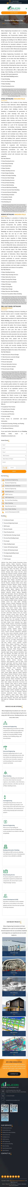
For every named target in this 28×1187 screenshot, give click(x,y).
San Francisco (18, 576)
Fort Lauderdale (16, 619)
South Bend (3, 689)
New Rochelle (21, 655)
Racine (6, 672)
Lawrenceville (19, 639)
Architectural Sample (9, 520)
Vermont (3, 571)
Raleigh (10, 672)
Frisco (12, 622)
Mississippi (6, 576)
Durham (21, 611)
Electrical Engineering (9, 489)
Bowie (18, 597)
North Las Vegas (19, 661)
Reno (2, 674)
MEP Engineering (8, 498)
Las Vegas (13, 639)
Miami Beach (17, 647)
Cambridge (20, 600)
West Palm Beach (23, 697)
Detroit (13, 611)
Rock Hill (17, 675)
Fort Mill (22, 619)
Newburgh (19, 656)
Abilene (17, 582)
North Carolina (10, 570)
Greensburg (10, 626)
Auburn (10, 587)
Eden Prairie (9, 612)
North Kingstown (10, 661)
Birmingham (10, 593)
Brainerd (3, 598)
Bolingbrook (10, 595)
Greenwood (3, 628)
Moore (25, 648)
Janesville (21, 633)
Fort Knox (9, 619)
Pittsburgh (8, 667)
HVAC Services (7, 495)
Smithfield (24, 688)
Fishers (2, 617)
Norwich (25, 663)
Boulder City (8, 597)
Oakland (21, 578)
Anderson (3, 586)
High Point (9, 630)
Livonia (14, 642)
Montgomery (20, 648)
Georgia (25, 568)
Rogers (17, 677)
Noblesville (24, 658)
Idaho (12, 571)
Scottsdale (10, 686)
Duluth (17, 611)
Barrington (9, 590)
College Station (4, 606)
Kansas (14, 575)
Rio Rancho (15, 674)
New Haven (21, 653)
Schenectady (24, 685)
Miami (11, 647)
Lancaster (21, 637)
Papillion (11, 666)
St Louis (12, 691)
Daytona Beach (14, 609)
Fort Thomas (18, 620)
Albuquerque (4, 584)
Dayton (8, 609)
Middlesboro (24, 647)
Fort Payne (7, 620)
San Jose (9, 578)
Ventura (9, 581)
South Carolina (9, 565)
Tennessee (24, 564)
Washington (19, 575)
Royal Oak (7, 678)
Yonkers (3, 700)
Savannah (7, 685)
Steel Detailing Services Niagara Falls (14, 206)
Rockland (8, 677)
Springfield (17, 689)
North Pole (15, 663)
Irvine (25, 581)
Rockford (3, 677)
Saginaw (3, 680)
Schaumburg (17, 685)
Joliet (16, 634)
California (3, 562)
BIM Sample (7, 526)
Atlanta (6, 587)
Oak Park (3, 664)
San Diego (24, 576)
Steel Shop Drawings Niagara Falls (9, 204)
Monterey (8, 582)
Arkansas (3, 564)
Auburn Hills (15, 587)
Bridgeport (12, 598)
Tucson (25, 694)
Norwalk (20, 663)
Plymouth (19, 667)
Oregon (15, 571)
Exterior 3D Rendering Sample (11, 550)
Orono (2, 666)
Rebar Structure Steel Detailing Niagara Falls (12, 299)
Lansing (2, 639)
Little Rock (3, 642)
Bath (19, 590)
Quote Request (14, 12)
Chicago (14, 604)
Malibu (13, 581)
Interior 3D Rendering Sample (11, 547)
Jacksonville (15, 633)
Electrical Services (5, 1134)
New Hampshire (5, 568)
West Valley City (4, 699)
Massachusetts (4, 573)
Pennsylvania (20, 562)
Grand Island (17, 623)
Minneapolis (9, 648)
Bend (6, 593)
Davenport (3, 609)
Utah (21, 568)
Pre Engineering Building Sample (11, 553)
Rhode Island (10, 567)
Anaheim (13, 579)
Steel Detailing (13, 99)
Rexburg (6, 674)
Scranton (15, 686)
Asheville (25, 586)
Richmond (10, 674)
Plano (14, 667)
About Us (8, 1184)
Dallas (20, 608)
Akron (21, 582)
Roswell (3, 678)
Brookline (11, 600)
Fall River (22, 614)
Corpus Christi (9, 608)
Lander (25, 637)
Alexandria (9, 584)
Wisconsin (24, 570)
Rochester (3, 675)
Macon (7, 644)
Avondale (7, 589)
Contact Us (14, 1074)
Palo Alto (3, 582)
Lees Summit (9, 641)
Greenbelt (24, 625)
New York (20, 571)
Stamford (25, 691)
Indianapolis (24, 631)
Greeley (9, 625)
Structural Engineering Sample (11, 523)
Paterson (15, 666)
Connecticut (18, 564)
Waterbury (10, 697)
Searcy (20, 686)
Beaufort (3, 592)
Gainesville (17, 622)
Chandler (3, 603)
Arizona (25, 562)
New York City (7, 656)
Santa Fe (16, 683)
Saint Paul (21, 680)
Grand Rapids (24, 623)
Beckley (14, 592)
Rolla (21, 677)
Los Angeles (12, 576)
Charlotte (13, 603)
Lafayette (3, 637)
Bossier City (20, 595)
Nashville (16, 652)
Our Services (13, 1184)
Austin (2, 589)
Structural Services (5, 1130)
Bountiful (14, 597)
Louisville (25, 642)
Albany (25, 582)
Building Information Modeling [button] (11, 486)
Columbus (24, 606)
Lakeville (16, 637)
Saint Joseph (15, 680)
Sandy (11, 683)
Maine (6, 575)
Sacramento (3, 578)
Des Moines (8, 611)
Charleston (8, 603)
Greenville (18, 626)
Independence (18, 631)
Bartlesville (14, 590)
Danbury (25, 608)
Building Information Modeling (8, 1132)
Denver (2, 611)
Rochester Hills (10, 675)
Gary (22, 622)
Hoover (2, 631)
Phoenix (3, 667)
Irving (7, 633)
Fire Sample (6, 541)
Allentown (15, 584)
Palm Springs (4, 581)
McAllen (14, 645)
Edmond (15, 612)
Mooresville (3, 650)
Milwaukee (3, 648)
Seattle (25, 686)
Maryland (20, 573)
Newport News (9, 658)
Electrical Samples (8, 529)
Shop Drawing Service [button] (9, 506)
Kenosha (9, 636)
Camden (25, 600)
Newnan (25, 656)
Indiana (25, 565)
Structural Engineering (9, 483)
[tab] (14, 480)
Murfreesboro (19, 650)
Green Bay (13, 625)
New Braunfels (7, 653)
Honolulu (25, 630)
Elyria (18, 612)
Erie (21, 612)
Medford (19, 645)
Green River (19, 625)
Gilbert (25, 622)
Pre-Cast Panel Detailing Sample (11, 538)
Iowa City (3, 633)
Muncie (13, 650)
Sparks (8, 689)
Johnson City (6, 634)
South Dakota (21, 567)
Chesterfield (3, 604)
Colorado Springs (12, 606)
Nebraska (10, 575)
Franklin (8, 622)
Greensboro (3, 626)
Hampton (15, 628)
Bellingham (24, 592)
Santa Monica (7, 579)
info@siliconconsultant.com (15, 2)
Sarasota (20, 683)
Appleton (14, 586)
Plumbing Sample (8, 556)
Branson (7, 598)
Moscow (9, 650)
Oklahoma (3, 570)
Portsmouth (3, 669)
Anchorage (24, 584)
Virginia (13, 564)
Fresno (21, 581)
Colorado (14, 562)
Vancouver (17, 696)
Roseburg (25, 677)
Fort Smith (12, 620)
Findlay (25, 615)
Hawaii (25, 571)
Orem (21, 664)
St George (7, 691)
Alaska (11, 568)
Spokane (12, 689)
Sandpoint (7, 683)
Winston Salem (18, 699)
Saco (26, 678)
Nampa (25, 650)
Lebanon (3, 641)
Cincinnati (19, 604)
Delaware (25, 575)
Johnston (12, 634)
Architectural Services (6, 1128)
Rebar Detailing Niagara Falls (10, 90)
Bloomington (21, 593)
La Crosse (24, 636)
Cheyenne (10, 604)
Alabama (14, 565)
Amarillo (19, 584)
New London (7, 655)
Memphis (25, 645)
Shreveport (3, 688)
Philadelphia (24, 666)
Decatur (25, 609)
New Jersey (4, 567)
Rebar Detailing (13, 214)
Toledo (21, 694)
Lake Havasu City (10, 637)
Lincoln (25, 641)
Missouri (3, 565)
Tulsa (2, 696)
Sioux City (9, 688)
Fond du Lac (24, 617)
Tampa (13, 694)
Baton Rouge (24, 590)
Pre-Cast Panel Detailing (9, 500)
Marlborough (9, 645)
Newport (3, 658)
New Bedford (21, 652)
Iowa (2, 576)
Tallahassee (8, 694)
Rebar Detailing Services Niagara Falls (9, 296)
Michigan (25, 573)
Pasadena (18, 581)
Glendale (7, 623)
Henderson (3, 630)
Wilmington (11, 699)
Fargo (6, 615)
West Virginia (20, 565)
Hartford (25, 628)
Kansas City (20, 634)
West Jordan (15, 697)
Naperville (3, 652)
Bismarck (16, 593)
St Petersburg (18, 691)
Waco (5, 697)
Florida (15, 567)
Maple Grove (24, 644)
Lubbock (3, 644)
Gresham (9, 628)
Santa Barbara (15, 578)
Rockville (13, 677)
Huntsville (12, 631)
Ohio (26, 567)
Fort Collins (3, 619)
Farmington (10, 615)
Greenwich (24, 626)
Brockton (21, 598)
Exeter (17, 614)
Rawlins (20, 672)
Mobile (14, 648)
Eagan (25, 611)
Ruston (22, 678)
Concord (3, 608)
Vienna (21, 696)
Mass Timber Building (9, 509)
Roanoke (25, 674)
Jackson (11, 633)
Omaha (17, 664)
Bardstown (3, 590)
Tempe (17, 694)
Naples (7, 652)
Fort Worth (3, 622)
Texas (7, 562)
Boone (15, 595)
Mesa (7, 647)
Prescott (25, 669)
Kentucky (15, 573)
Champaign (24, 601)
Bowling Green (23, 597)
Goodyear (12, 623)
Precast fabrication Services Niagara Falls (12, 374)
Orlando (25, 664)
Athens (2, 587)
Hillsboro (15, 630)
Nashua (11, 652)
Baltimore (18, 589)
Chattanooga (18, 603)
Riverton (20, 674)
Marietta (3, 645)
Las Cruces (7, 639)
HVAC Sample (7, 559)
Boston (25, 595)
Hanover (20, 628)
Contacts (19, 1184)
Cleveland (24, 604)
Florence (14, 617)
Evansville (8, 614)
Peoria (19, 666)
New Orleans (14, 655)
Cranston (16, 608)
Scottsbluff (3, 686)
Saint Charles (9, 680)
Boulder (3, 597)
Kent (13, 636)
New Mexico (16, 568)
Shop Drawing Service (9, 532)
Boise (5, 595)
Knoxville (18, 636)
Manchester (17, 644)
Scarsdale (12, 685)
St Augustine (22, 689)
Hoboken (20, 630)
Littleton (9, 642)
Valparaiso (12, 696)
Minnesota (10, 573)
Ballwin (12, 589)
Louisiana (8, 564)
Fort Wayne (24, 620)
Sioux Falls (15, 688)
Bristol (16, 598)
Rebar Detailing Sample (9, 544)
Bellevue (19, 592)
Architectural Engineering (10, 480)
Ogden (7, 664)
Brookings (6, 600)
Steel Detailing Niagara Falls (7, 89)
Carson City (9, 601)
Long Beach (18, 579)
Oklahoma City (12, 664)
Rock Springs (24, 675)
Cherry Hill (24, 603)
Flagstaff (7, 617)
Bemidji (2, 593)
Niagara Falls (18, 658)
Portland (25, 667)
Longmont (19, 642)
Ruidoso (12, 678)
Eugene (25, 612)
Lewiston (15, 641)
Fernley (21, 615)
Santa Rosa (24, 579)
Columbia (19, 606)
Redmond (25, 672)
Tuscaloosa (6, 696)
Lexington (20, 641)
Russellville (17, 678)
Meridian (3, 647)
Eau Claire (3, 612)
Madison (11, 644)
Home (3, 23)
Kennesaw (3, 636)
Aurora (25, 587)
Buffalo (15, 600)
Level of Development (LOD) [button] (10, 512)
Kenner (25, 634)
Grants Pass (3, 625)
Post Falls (10, 669)
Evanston (3, 614)
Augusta (21, 587)
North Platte (9, 663)
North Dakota (18, 570)
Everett (13, 614)
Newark (14, 656)
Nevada (2, 575)
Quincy (2, 672)
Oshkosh (6, 666)
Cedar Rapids (17, 601)
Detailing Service (8, 492)
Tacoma (2, 694)
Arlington (20, 586)
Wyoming (8, 571)
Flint (10, 617)
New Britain (14, 653)
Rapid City (15, 672)
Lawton (25, 639)
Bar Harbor (24, 589)
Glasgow (3, 623)
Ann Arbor (8, 586)
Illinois (10, 562)
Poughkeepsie (18, 669)
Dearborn (20, 609)
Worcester (24, 699)
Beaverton (8, 592)
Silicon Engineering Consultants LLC (17, 1180)
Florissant (19, 617)
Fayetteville (16, 615)
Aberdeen (13, 582)
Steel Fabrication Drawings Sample (12, 535)
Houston (7, 631)
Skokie (19, 688)
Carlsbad (3, 601)
